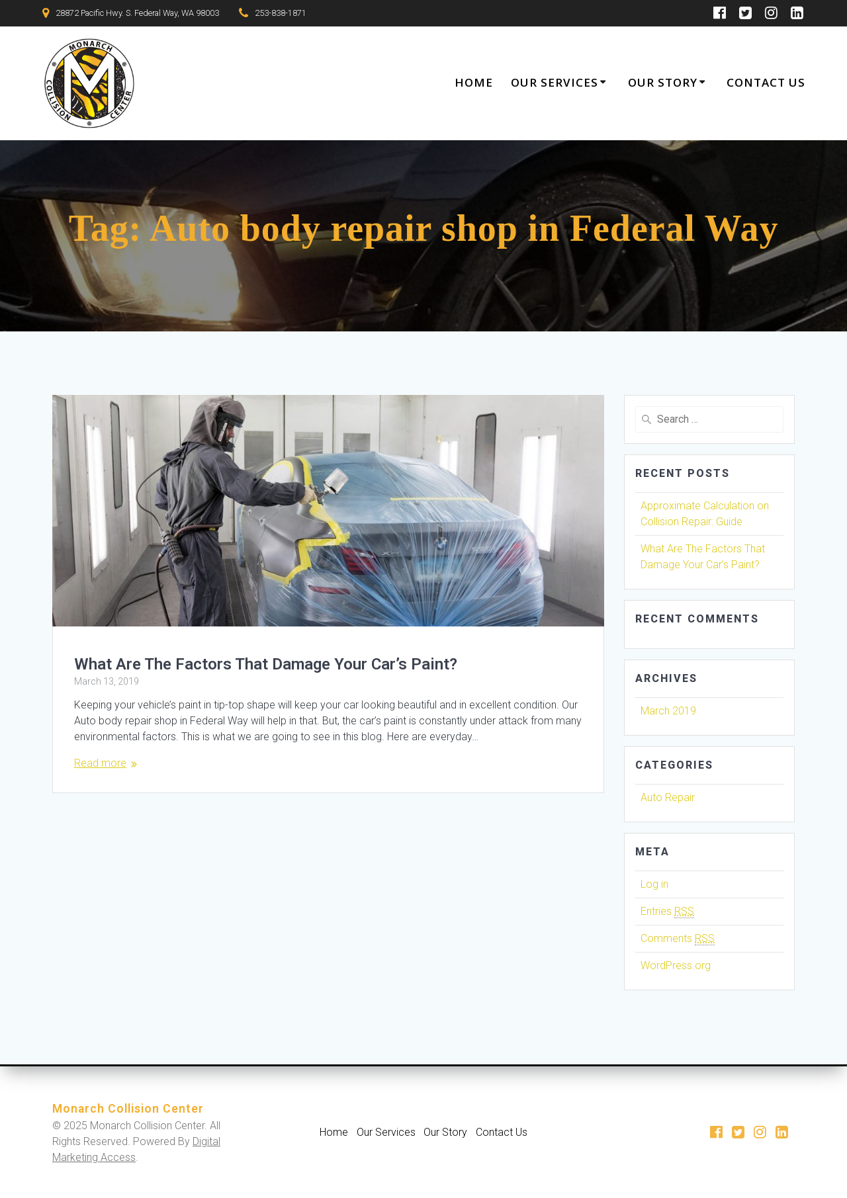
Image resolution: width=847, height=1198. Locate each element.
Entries (667, 911)
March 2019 (668, 711)
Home (474, 82)
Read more (100, 763)
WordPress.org (676, 965)
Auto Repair (668, 797)
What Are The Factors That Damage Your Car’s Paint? (265, 664)
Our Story (662, 82)
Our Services (554, 82)
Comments (678, 938)
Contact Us (766, 82)
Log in (654, 884)
